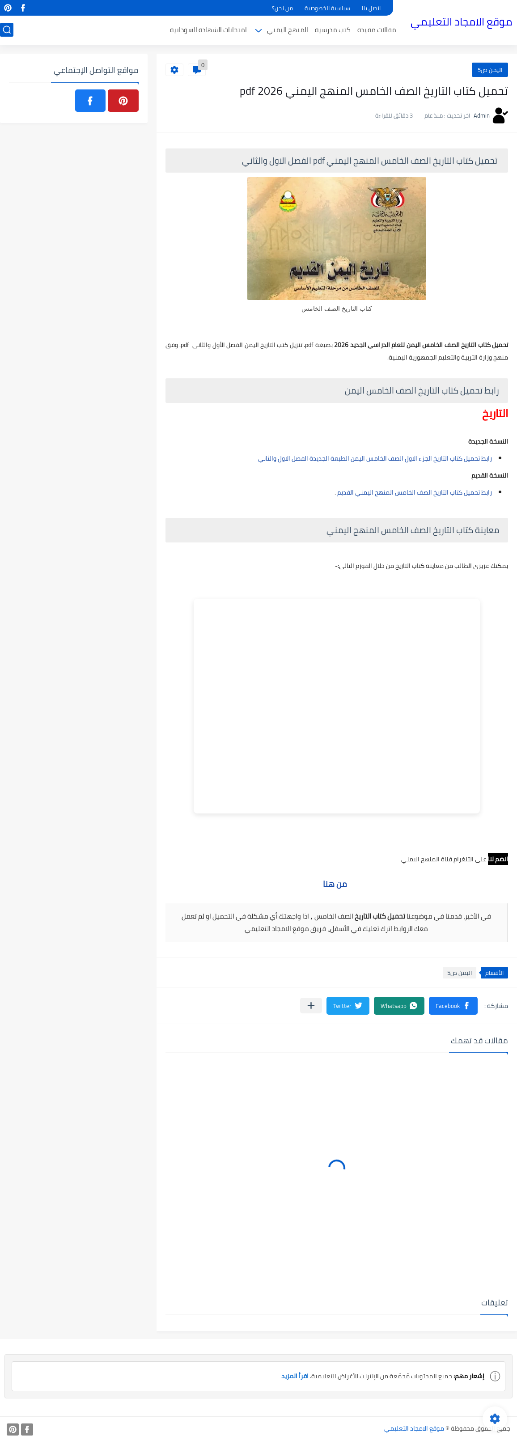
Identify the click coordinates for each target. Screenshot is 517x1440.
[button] (453, 1006)
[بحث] (6, 30)
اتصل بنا (371, 8)
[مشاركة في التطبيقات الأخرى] (311, 1005)
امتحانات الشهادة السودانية (208, 29)
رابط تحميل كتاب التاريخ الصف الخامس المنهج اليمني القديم (414, 492)
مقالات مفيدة (376, 29)
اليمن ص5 (490, 69)
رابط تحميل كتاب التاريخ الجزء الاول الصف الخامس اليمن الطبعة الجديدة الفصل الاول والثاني (375, 458)
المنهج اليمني (287, 29)
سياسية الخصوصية (327, 8)
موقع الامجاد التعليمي (461, 22)
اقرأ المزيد (295, 1376)
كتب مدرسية (333, 29)
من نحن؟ (282, 8)
